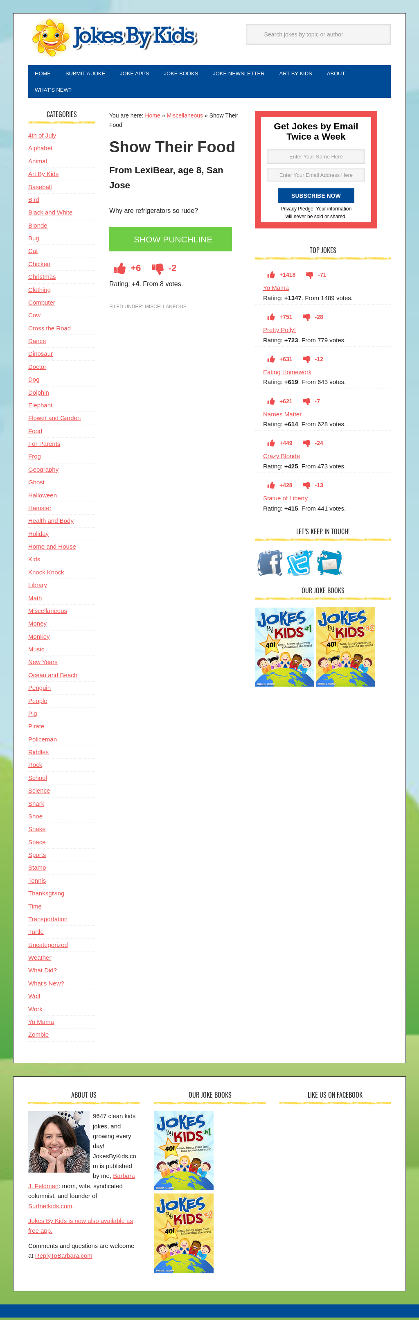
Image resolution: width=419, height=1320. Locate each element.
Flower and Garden (54, 421)
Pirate (36, 729)
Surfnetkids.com (50, 1209)
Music (36, 652)
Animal (37, 164)
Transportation (48, 922)
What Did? (42, 973)
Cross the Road (49, 331)
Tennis (37, 883)
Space (37, 845)
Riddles (38, 755)
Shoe (35, 819)
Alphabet (40, 151)
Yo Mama (276, 290)
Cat (33, 254)
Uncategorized (48, 948)
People (37, 704)
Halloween (42, 498)
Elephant (40, 408)
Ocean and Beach (52, 678)
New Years (43, 665)
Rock (35, 767)
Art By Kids (43, 177)
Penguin (39, 690)
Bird (33, 202)
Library (37, 588)
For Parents (44, 446)
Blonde (37, 228)
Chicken (39, 267)
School (37, 781)
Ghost (36, 485)
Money (37, 626)
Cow (34, 318)
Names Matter (282, 417)
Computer (41, 305)
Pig (32, 716)
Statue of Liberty (285, 501)
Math (35, 601)
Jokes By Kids (114, 38)
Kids (34, 562)
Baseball (40, 190)
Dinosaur (40, 356)
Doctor (37, 369)
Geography (43, 472)
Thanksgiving (46, 896)
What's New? (46, 986)
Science (39, 793)
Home (152, 118)
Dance (37, 344)
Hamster (40, 511)
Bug (33, 241)
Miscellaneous (185, 118)
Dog (34, 382)
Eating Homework (287, 375)
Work (35, 1012)
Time (35, 909)
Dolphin (38, 395)
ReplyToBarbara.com (63, 1258)
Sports (37, 857)
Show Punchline (176, 243)
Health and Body (51, 523)
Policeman (42, 742)
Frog (34, 459)
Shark (36, 806)
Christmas (42, 279)
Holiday (38, 536)
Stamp (37, 870)
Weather (39, 960)
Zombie (38, 1037)
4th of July (42, 138)
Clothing (39, 292)
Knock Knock (46, 575)
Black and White (50, 215)
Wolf (34, 999)
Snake (37, 832)
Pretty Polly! (279, 333)
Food (35, 434)
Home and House (52, 549)
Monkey (39, 639)
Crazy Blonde (281, 459)
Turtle (36, 934)
